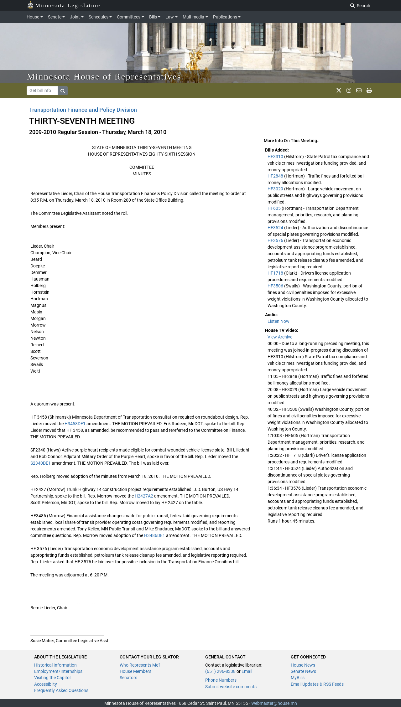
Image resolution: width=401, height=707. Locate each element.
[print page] (369, 90)
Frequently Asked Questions (61, 690)
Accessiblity (45, 684)
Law (169, 16)
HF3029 (276, 188)
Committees (128, 16)
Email (247, 671)
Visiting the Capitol (52, 677)
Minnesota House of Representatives (104, 76)
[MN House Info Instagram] (349, 90)
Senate (54, 16)
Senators (128, 677)
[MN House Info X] (339, 90)
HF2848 (276, 175)
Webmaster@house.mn (274, 703)
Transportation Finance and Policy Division (83, 109)
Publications (225, 16)
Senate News (303, 671)
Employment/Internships (58, 671)
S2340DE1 (40, 463)
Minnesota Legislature (64, 4)
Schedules (98, 16)
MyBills (298, 677)
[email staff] (359, 90)
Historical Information (55, 665)
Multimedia (193, 16)
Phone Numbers (221, 680)
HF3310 (276, 156)
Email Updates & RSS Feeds (317, 684)
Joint (75, 16)
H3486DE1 (154, 535)
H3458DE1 (75, 423)
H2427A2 (144, 495)
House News (303, 665)
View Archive (280, 336)
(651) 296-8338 (220, 671)
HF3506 (276, 285)
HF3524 (276, 227)
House (33, 16)
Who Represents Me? (140, 665)
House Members (135, 671)
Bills (153, 16)
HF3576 (276, 240)
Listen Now (278, 321)
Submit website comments (231, 686)
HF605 (275, 208)
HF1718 (276, 273)
